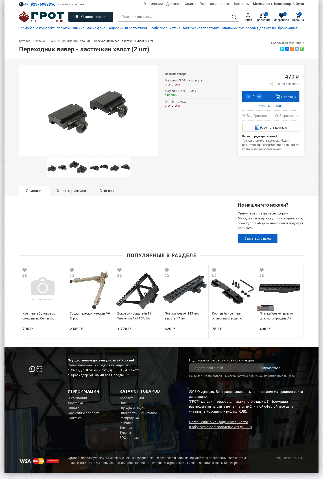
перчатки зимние (70, 28)
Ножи (124, 404)
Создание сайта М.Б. (288, 464)
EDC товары (129, 443)
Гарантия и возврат (215, 4)
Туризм (125, 438)
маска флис (96, 28)
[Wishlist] (24, 270)
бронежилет (287, 28)
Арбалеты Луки (132, 398)
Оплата (190, 4)
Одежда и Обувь (132, 410)
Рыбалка (126, 426)
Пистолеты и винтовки (138, 415)
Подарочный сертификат (127, 28)
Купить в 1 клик (271, 105)
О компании (153, 4)
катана (175, 28)
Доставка (173, 4)
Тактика (126, 432)
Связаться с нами (258, 238)
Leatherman (158, 28)
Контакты (242, 4)
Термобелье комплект (37, 28)
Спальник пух (233, 28)
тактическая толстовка (201, 28)
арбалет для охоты (261, 28)
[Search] (234, 17)
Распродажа (129, 421)
